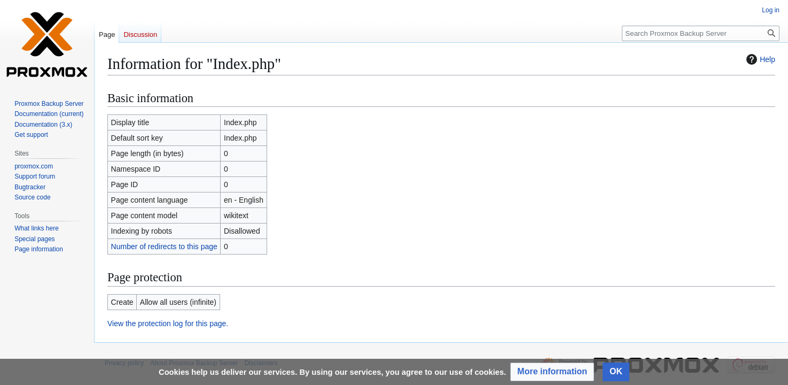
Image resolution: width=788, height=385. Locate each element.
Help (759, 59)
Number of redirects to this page (164, 246)
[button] (552, 372)
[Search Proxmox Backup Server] (700, 33)
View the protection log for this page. (167, 323)
